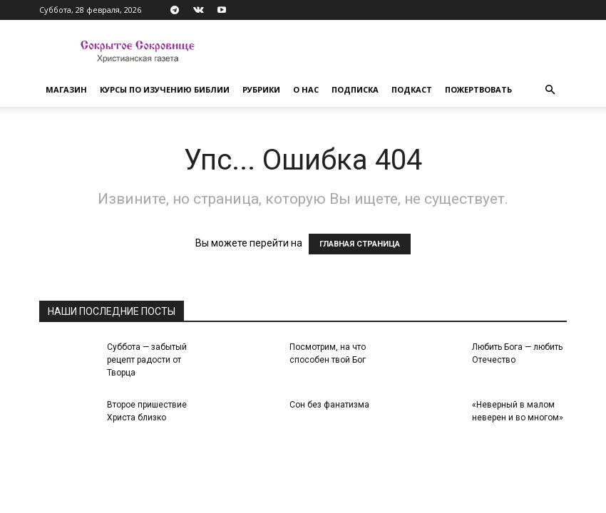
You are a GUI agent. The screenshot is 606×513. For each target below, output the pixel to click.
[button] (550, 90)
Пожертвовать (478, 89)
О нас (306, 89)
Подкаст (411, 89)
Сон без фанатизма (329, 405)
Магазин (66, 89)
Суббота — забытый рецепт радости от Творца (147, 360)
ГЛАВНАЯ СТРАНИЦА (359, 244)
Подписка (355, 89)
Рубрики (261, 89)
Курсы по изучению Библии (165, 89)
